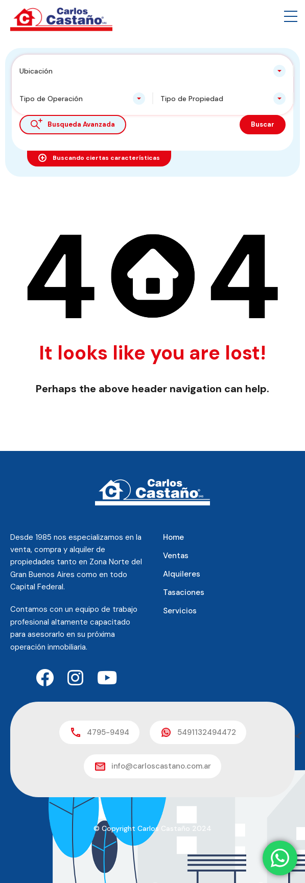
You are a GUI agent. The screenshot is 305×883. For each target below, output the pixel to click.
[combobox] (152, 71)
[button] (290, 16)
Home (173, 537)
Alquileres (181, 574)
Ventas (176, 556)
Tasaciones (183, 592)
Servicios (180, 611)
